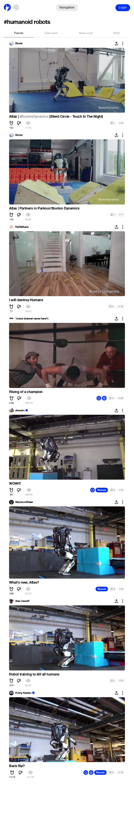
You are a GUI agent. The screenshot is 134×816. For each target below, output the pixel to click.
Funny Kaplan (23, 693)
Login (123, 7)
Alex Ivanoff (22, 601)
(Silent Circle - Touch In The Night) (75, 116)
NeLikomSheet (24, 502)
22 (120, 398)
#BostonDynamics (34, 116)
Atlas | (14, 116)
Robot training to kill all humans (34, 674)
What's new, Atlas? (24, 582)
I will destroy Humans (26, 300)
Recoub (102, 490)
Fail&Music (22, 227)
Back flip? (17, 766)
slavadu (20, 410)
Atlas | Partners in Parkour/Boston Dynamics (44, 208)
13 (120, 772)
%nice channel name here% (32, 318)
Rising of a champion (26, 392)
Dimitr (19, 43)
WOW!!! (15, 483)
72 (120, 306)
